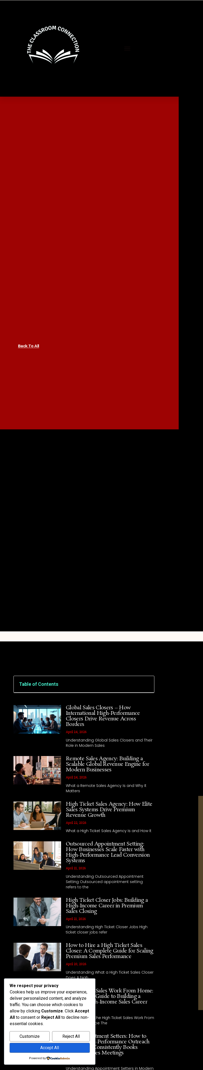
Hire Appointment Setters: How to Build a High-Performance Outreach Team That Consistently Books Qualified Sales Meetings (108, 1045)
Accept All (49, 1047)
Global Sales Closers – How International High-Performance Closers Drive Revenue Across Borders (103, 716)
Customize (30, 1036)
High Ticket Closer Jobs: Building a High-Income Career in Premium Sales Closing (107, 906)
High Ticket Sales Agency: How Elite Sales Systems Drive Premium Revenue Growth (109, 809)
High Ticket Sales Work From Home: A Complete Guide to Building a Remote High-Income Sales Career (109, 996)
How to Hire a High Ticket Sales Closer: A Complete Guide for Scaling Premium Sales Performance (109, 951)
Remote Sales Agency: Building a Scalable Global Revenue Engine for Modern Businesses (107, 764)
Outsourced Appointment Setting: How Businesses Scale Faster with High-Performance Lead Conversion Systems (108, 852)
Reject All (71, 1036)
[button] (127, 49)
